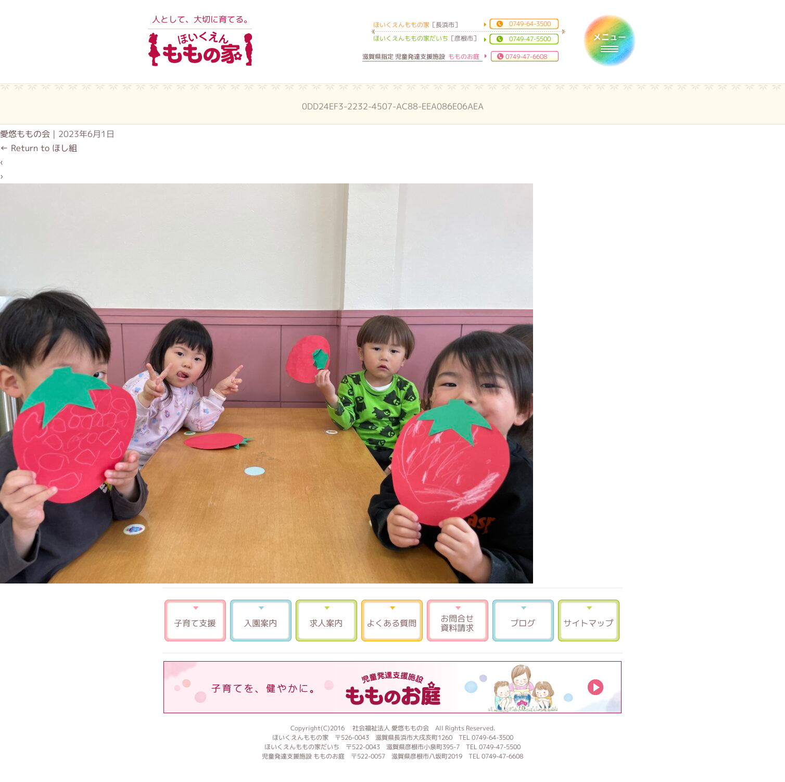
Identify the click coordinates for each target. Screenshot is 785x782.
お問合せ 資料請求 (457, 620)
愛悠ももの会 (25, 134)
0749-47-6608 (526, 56)
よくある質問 (392, 620)
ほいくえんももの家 (200, 49)
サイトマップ (588, 620)
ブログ (523, 620)
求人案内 (326, 620)
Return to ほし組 (38, 148)
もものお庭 (392, 687)
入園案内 (261, 620)
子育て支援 (195, 620)
